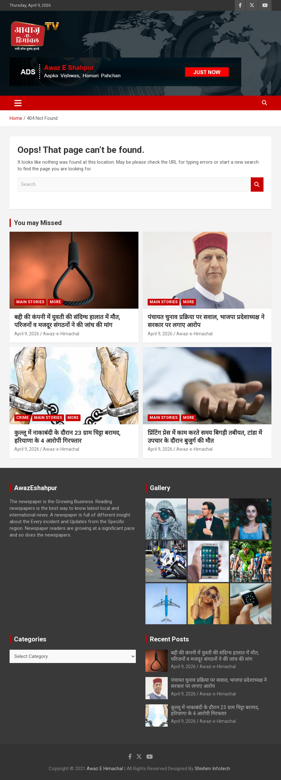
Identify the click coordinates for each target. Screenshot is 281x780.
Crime (22, 417)
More (55, 302)
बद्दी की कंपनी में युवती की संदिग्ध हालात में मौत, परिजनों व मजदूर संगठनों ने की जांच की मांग (67, 321)
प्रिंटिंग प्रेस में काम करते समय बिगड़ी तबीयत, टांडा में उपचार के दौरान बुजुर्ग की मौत (205, 436)
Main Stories (30, 302)
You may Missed (38, 223)
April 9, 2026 (26, 333)
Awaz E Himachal (105, 768)
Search (257, 184)
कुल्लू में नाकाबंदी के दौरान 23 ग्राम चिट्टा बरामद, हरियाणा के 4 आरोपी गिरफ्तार (67, 436)
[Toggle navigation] (18, 103)
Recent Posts (169, 639)
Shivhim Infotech (212, 768)
